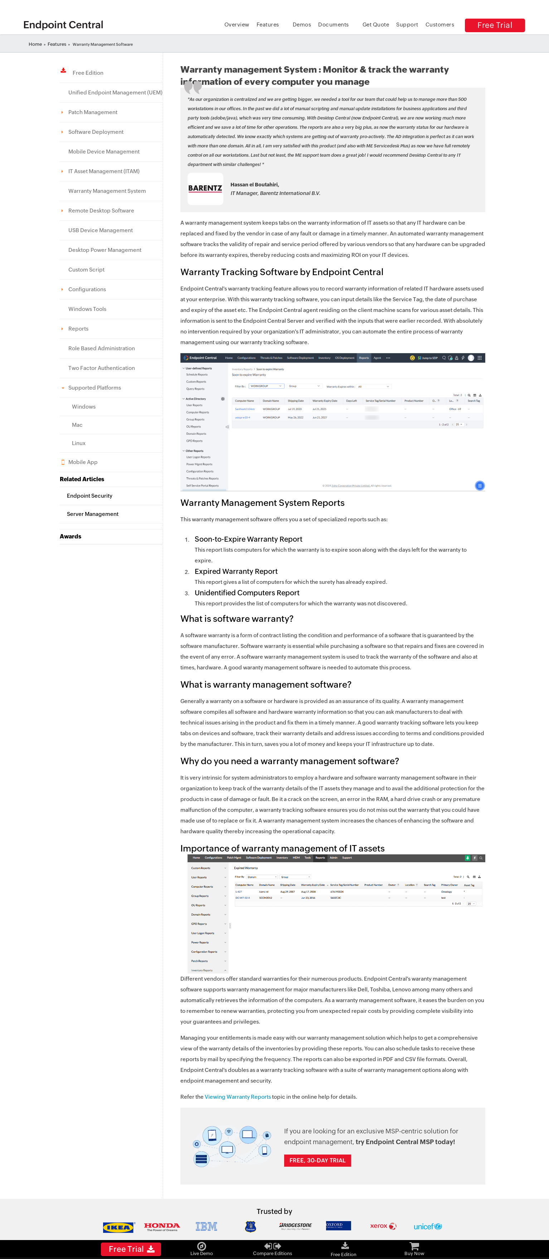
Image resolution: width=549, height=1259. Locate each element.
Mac (77, 425)
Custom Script (86, 270)
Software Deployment (95, 132)
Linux (79, 443)
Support (407, 24)
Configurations (87, 289)
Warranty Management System (107, 191)
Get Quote (376, 24)
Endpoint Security (89, 496)
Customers (440, 24)
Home (35, 44)
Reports (78, 329)
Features (268, 24)
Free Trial (494, 25)
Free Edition (85, 73)
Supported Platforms (94, 388)
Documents (333, 24)
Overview (236, 24)
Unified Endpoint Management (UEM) (115, 92)
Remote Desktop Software (101, 211)
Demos (302, 24)
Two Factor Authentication (101, 368)
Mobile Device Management (104, 151)
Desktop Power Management (104, 250)
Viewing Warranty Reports (238, 1097)
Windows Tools (87, 309)
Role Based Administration (101, 348)
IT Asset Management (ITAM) (104, 171)
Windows (84, 407)
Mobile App (83, 462)
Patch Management (92, 112)
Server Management (92, 514)
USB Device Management (100, 230)
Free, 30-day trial (318, 1160)
